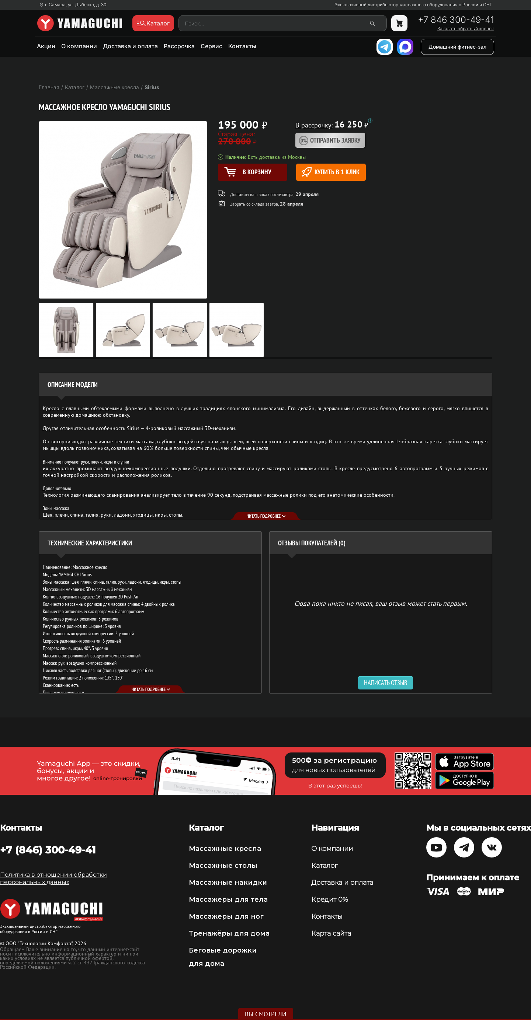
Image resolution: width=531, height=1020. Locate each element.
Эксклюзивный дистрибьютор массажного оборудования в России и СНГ (413, 4)
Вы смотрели (266, 1014)
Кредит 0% (329, 899)
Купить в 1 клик (331, 172)
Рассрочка (179, 46)
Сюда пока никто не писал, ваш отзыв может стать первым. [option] (380, 603)
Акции (46, 46)
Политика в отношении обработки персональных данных (53, 878)
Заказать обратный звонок (465, 28)
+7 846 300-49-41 (456, 20)
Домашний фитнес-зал (457, 46)
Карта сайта (331, 933)
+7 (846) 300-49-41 (48, 849)
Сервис (211, 46)
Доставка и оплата (130, 46)
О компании (79, 46)
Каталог (324, 866)
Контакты (242, 46)
